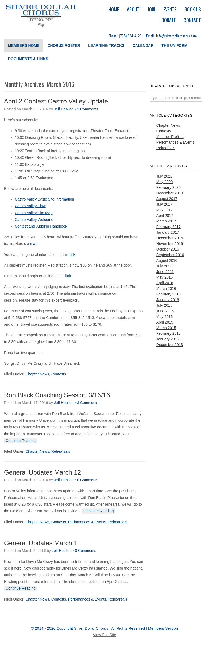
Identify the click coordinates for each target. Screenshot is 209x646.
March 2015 (166, 328)
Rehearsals (60, 451)
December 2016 (169, 238)
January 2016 (167, 300)
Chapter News (37, 374)
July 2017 (164, 204)
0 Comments (87, 480)
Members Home (23, 45)
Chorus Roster (63, 45)
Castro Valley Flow (30, 206)
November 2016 (169, 243)
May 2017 (164, 210)
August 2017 (166, 199)
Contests (58, 374)
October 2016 (167, 249)
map (33, 243)
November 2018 (169, 193)
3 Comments (87, 109)
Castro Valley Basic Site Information (44, 199)
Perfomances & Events (87, 522)
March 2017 (166, 221)
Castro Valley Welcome (34, 219)
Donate (169, 20)
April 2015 (164, 322)
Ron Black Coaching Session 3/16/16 (57, 395)
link (72, 254)
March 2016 (166, 288)
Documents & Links (28, 59)
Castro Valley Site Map (33, 213)
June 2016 (165, 272)
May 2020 (164, 182)
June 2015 (165, 311)
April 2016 (164, 283)
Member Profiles (170, 136)
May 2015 (164, 316)
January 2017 (167, 232)
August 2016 (166, 260)
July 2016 (164, 266)
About (133, 9)
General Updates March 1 (41, 543)
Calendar (143, 45)
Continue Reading (21, 441)
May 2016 (164, 277)
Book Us (193, 9)
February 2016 (168, 294)
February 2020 (168, 187)
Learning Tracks (106, 45)
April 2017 (164, 215)
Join (151, 9)
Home (114, 9)
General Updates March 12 (42, 472)
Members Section (163, 628)
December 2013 (169, 345)
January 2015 (167, 339)
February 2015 (168, 333)
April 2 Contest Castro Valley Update (56, 101)
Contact (192, 20)
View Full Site (104, 635)
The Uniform (174, 45)
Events (170, 9)
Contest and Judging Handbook (41, 226)
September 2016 (170, 255)
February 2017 (168, 227)
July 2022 (164, 176)
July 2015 (164, 305)
